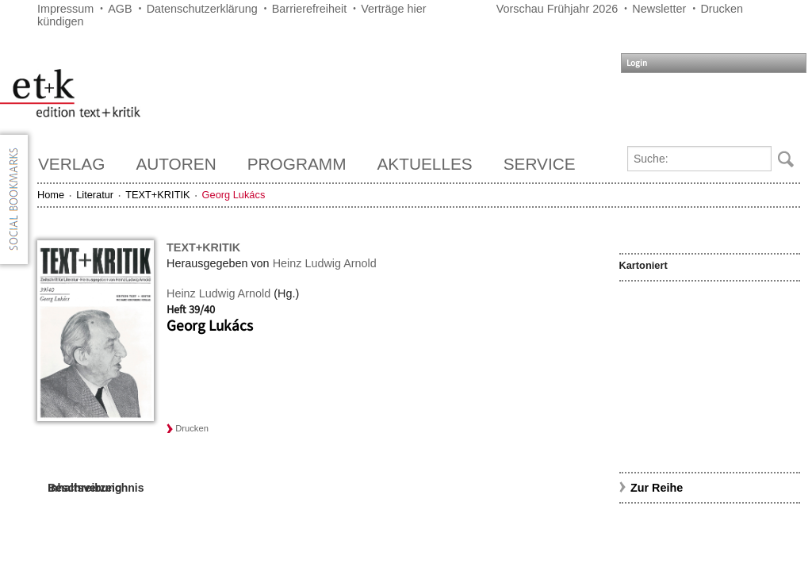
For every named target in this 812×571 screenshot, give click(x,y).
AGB (120, 8)
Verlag (71, 164)
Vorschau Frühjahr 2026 (557, 8)
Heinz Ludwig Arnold (325, 263)
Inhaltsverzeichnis (96, 487)
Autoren (176, 164)
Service (540, 164)
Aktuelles (425, 164)
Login (636, 63)
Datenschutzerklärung (202, 8)
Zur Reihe (656, 487)
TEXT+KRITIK (157, 195)
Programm (297, 164)
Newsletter (659, 8)
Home (50, 195)
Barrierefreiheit (309, 8)
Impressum (65, 8)
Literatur (94, 195)
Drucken (721, 8)
